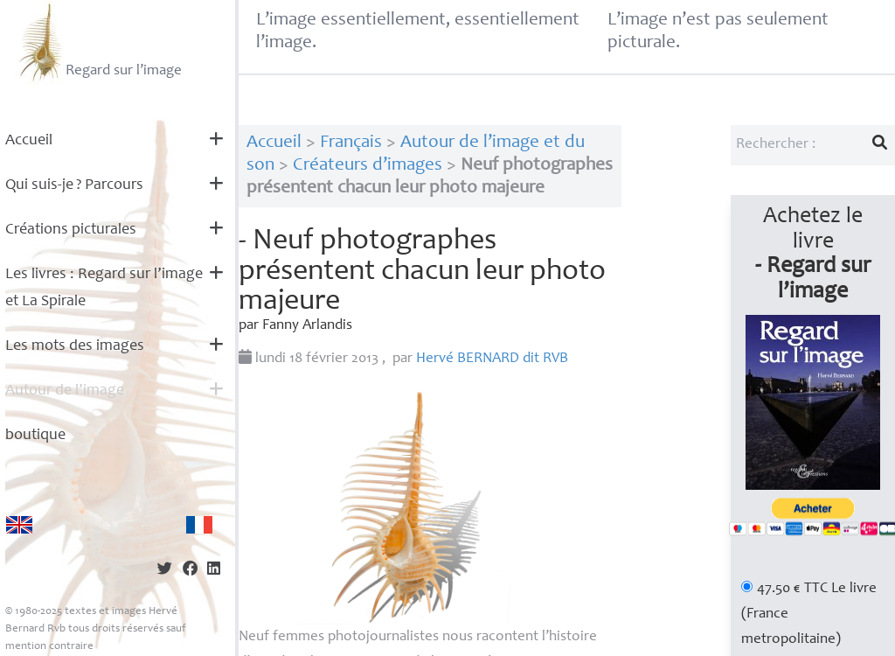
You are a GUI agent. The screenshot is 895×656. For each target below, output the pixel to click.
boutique (35, 435)
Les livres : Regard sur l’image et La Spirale (104, 288)
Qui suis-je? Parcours (74, 185)
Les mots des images (74, 346)
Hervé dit (492, 359)
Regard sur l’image (98, 42)
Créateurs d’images (367, 166)
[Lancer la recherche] (880, 145)
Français (351, 143)
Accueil (28, 141)
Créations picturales (70, 230)
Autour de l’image (64, 391)
